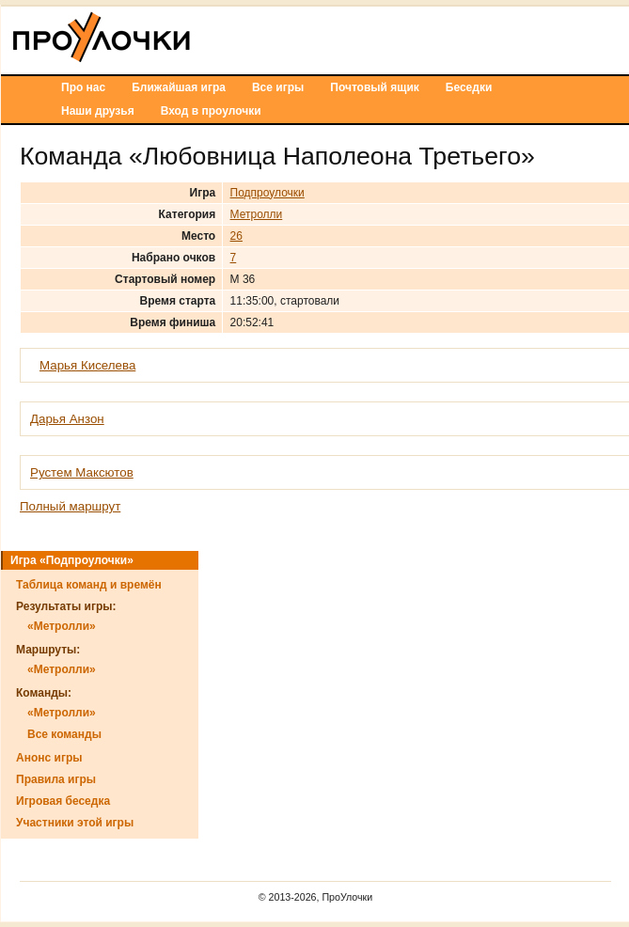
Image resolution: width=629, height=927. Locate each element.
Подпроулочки (267, 192)
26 (236, 236)
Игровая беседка (63, 801)
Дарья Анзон (67, 419)
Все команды (64, 734)
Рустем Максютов (82, 472)
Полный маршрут (70, 506)
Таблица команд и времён (89, 584)
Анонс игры (49, 757)
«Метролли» (61, 626)
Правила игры (56, 779)
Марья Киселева (87, 365)
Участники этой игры (75, 822)
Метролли (256, 214)
